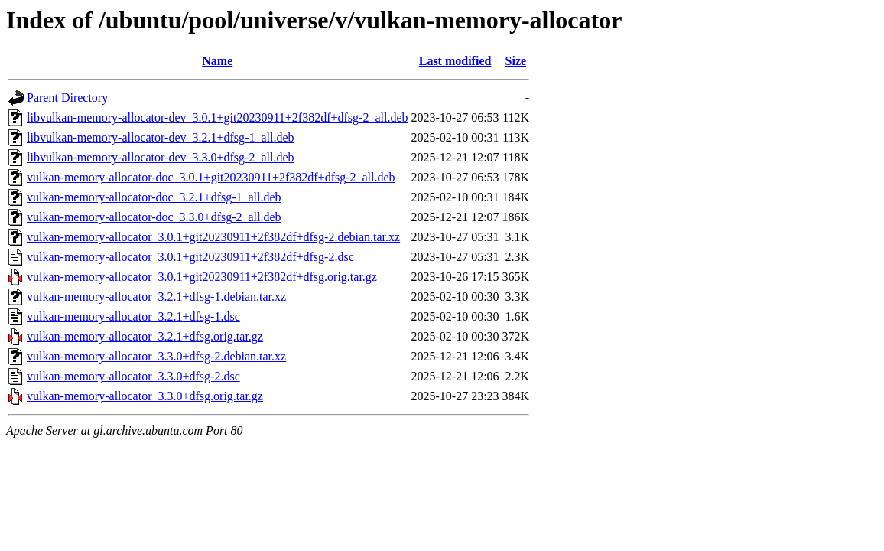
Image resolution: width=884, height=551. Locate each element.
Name (217, 60)
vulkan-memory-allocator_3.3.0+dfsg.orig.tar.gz (145, 396)
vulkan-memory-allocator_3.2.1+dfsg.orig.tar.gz (145, 336)
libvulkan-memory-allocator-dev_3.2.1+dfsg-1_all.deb (160, 137)
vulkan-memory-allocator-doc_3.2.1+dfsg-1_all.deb (154, 197)
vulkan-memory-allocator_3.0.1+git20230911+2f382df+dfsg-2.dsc (190, 256)
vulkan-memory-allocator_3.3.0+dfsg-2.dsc (133, 376)
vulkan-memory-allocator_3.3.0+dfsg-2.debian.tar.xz (156, 356)
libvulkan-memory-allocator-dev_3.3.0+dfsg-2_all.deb (160, 157)
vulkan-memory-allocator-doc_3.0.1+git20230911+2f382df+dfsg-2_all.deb (211, 177)
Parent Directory (67, 97)
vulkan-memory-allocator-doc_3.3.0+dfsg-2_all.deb (154, 216)
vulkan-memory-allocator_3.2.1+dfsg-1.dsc (133, 316)
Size (516, 60)
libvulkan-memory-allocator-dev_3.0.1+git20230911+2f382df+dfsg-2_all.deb (217, 117)
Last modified (455, 60)
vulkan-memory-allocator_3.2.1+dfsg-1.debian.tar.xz (156, 296)
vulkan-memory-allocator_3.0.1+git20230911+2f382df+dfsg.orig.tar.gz (202, 276)
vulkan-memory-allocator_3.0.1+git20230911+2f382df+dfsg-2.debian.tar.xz (213, 236)
